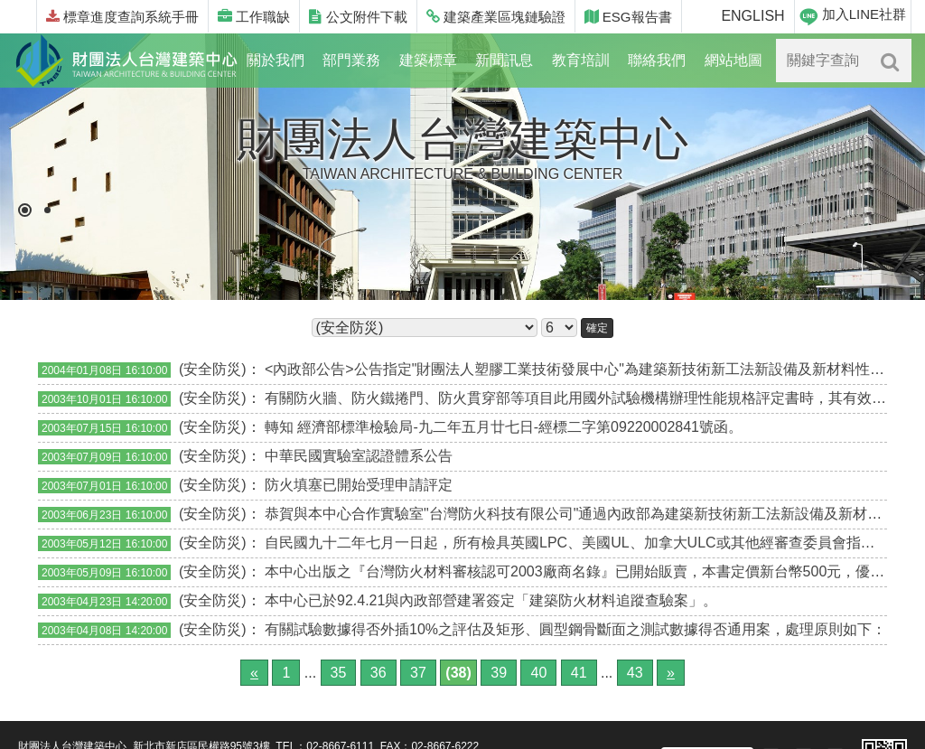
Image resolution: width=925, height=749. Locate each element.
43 (635, 672)
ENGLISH (752, 15)
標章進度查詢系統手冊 (122, 16)
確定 (597, 328)
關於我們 (275, 60)
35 (339, 672)
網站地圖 (733, 60)
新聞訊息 (504, 60)
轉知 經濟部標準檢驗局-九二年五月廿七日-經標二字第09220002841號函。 (504, 427)
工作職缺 (254, 16)
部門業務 (351, 60)
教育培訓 (581, 60)
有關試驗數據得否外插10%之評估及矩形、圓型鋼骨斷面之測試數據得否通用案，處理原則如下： (575, 629)
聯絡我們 (657, 60)
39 (499, 672)
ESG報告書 (628, 16)
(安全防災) (213, 369)
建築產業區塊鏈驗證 (495, 16)
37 (418, 672)
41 (579, 672)
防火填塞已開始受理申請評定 (359, 484)
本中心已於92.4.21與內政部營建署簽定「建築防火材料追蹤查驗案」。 (491, 600)
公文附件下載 (357, 16)
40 (538, 672)
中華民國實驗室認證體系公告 (359, 455)
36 (378, 672)
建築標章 (428, 60)
